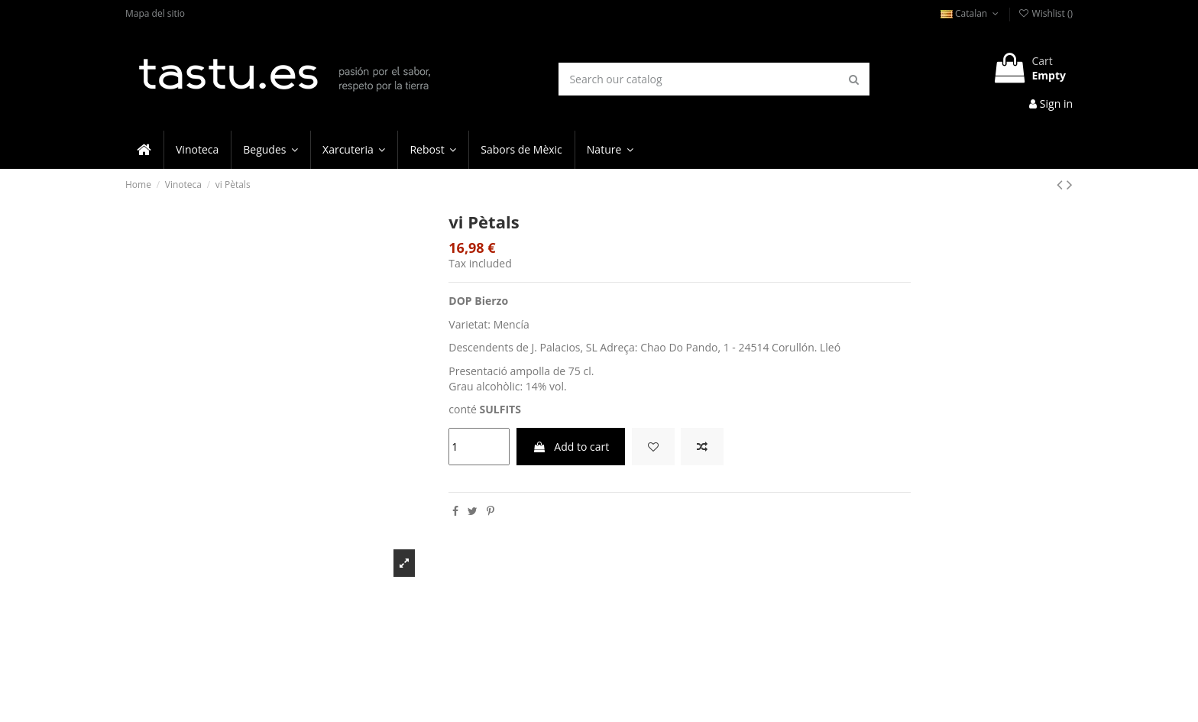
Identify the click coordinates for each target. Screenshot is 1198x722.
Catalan (971, 13)
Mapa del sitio (155, 13)
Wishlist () (1045, 13)
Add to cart (571, 446)
